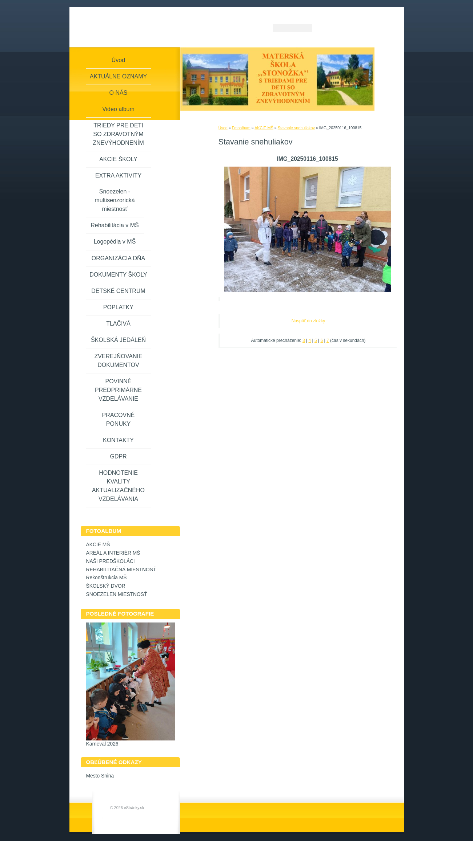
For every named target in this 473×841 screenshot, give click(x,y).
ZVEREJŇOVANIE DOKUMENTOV (118, 360)
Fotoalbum (241, 128)
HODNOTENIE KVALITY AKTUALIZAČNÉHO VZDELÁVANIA (118, 486)
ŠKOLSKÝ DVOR (105, 586)
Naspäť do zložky (308, 320)
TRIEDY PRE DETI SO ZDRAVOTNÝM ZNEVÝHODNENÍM (118, 134)
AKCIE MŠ (263, 128)
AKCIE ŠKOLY (118, 159)
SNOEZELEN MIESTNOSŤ (116, 594)
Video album (118, 109)
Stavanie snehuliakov (296, 128)
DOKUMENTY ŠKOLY (118, 275)
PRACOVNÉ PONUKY (118, 419)
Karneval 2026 (102, 744)
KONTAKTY (118, 440)
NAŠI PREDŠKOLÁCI (110, 561)
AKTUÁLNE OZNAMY (118, 76)
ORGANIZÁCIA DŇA (118, 258)
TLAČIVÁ (118, 324)
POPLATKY (118, 307)
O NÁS (118, 93)
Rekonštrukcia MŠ (106, 577)
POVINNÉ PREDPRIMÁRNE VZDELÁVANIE (118, 390)
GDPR (118, 456)
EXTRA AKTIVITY (118, 175)
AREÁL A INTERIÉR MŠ (113, 553)
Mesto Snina (100, 776)
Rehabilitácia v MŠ (115, 225)
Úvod (223, 128)
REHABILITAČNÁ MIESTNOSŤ (121, 569)
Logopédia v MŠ (115, 241)
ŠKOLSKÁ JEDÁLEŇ (118, 340)
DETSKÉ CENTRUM (118, 291)
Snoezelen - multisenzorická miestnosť (115, 200)
